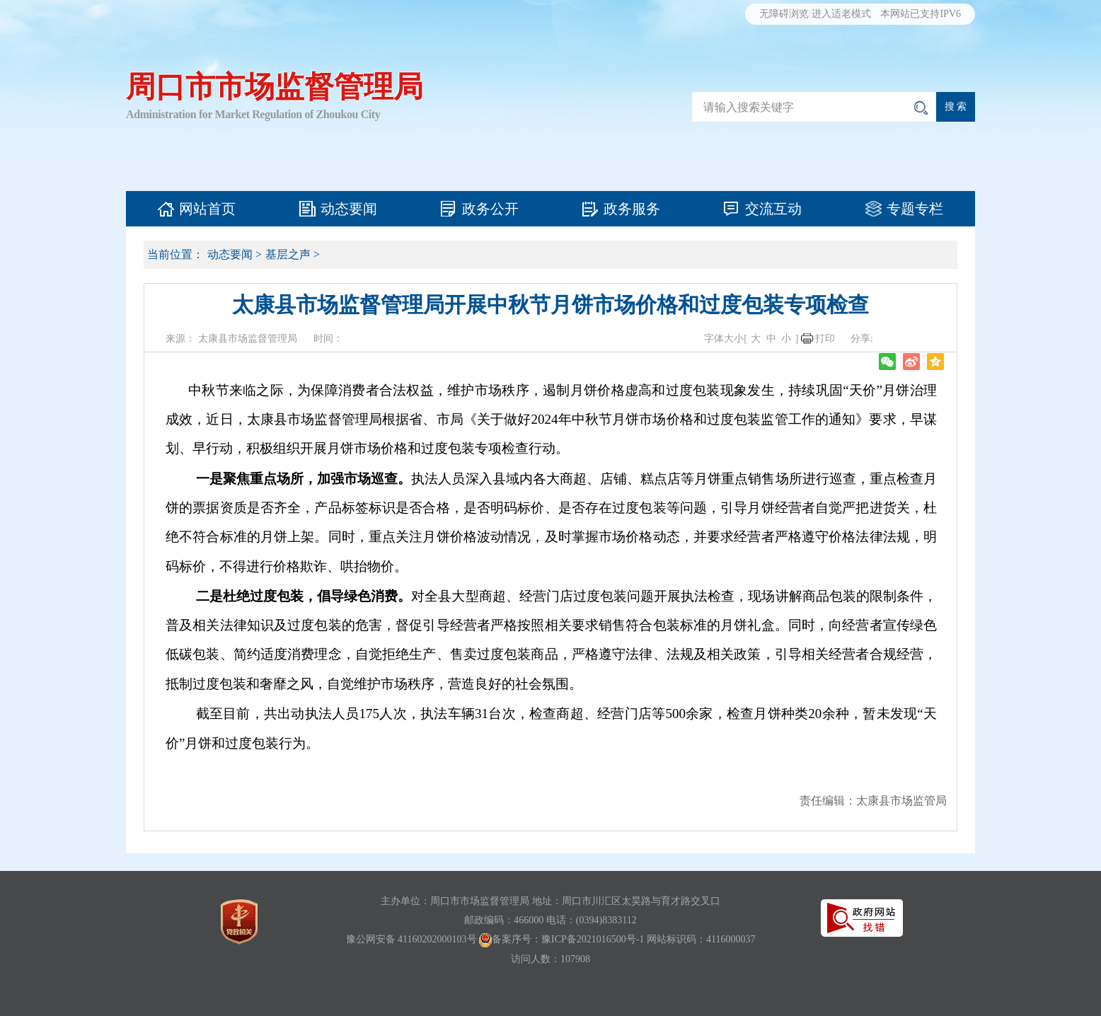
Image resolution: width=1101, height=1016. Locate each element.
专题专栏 (915, 209)
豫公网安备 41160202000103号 (411, 939)
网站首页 (207, 209)
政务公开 (490, 209)
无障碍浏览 (784, 13)
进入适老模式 (841, 13)
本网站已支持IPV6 (920, 13)
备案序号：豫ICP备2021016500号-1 (568, 939)
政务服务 (632, 209)
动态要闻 (349, 209)
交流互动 (773, 209)
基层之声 (288, 254)
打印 (825, 338)
